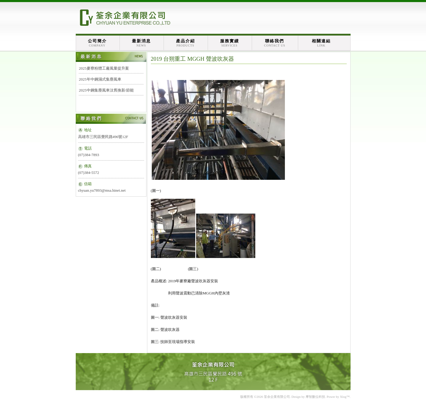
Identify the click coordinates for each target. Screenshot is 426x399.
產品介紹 (185, 43)
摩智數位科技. (316, 396)
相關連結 (321, 43)
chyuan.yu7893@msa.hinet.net (102, 190)
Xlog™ (345, 396)
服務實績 (229, 43)
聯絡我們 (274, 43)
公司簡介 (97, 43)
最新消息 (141, 43)
